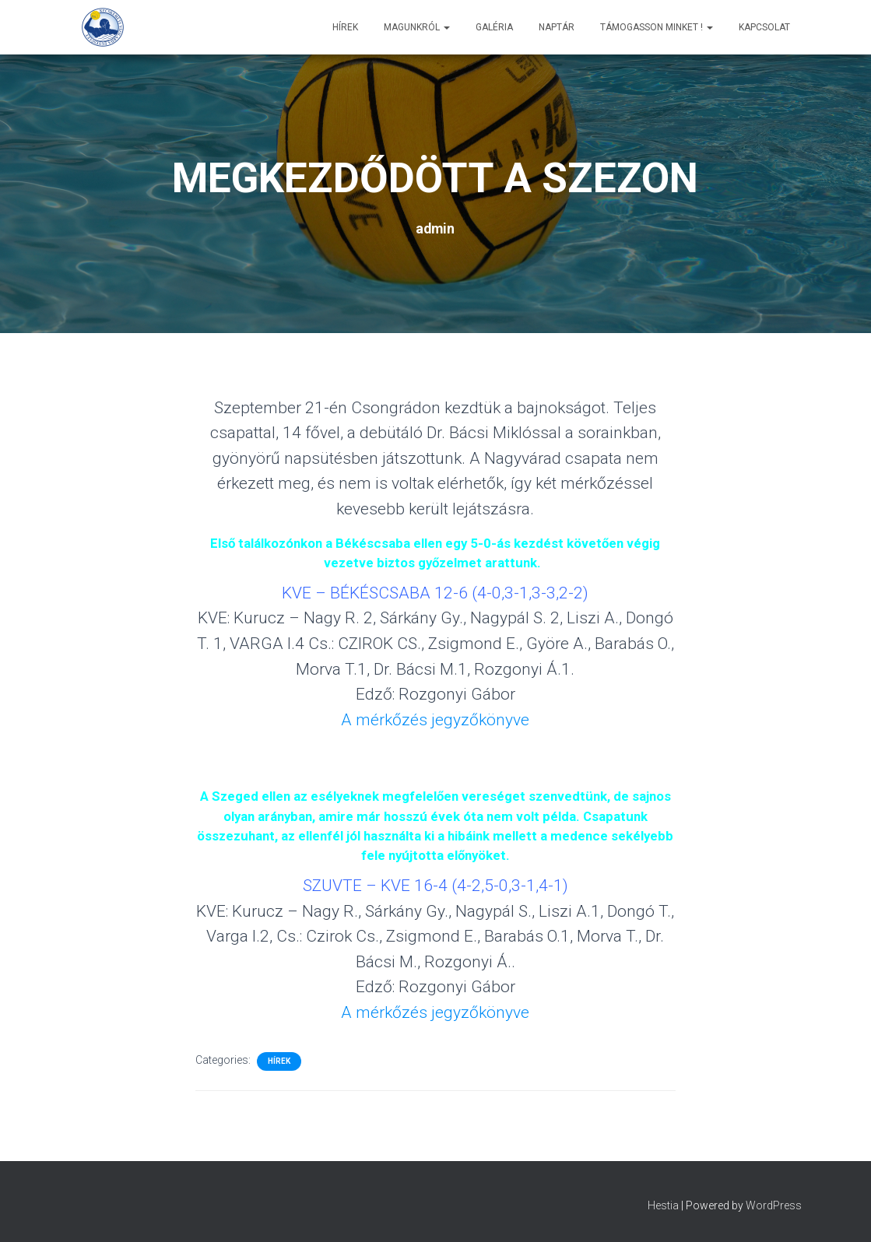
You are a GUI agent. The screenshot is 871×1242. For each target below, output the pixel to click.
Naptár (556, 27)
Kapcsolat (764, 27)
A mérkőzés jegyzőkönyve (435, 719)
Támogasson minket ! (656, 27)
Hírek (345, 27)
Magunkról (417, 27)
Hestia (663, 1205)
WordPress (774, 1205)
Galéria (494, 27)
